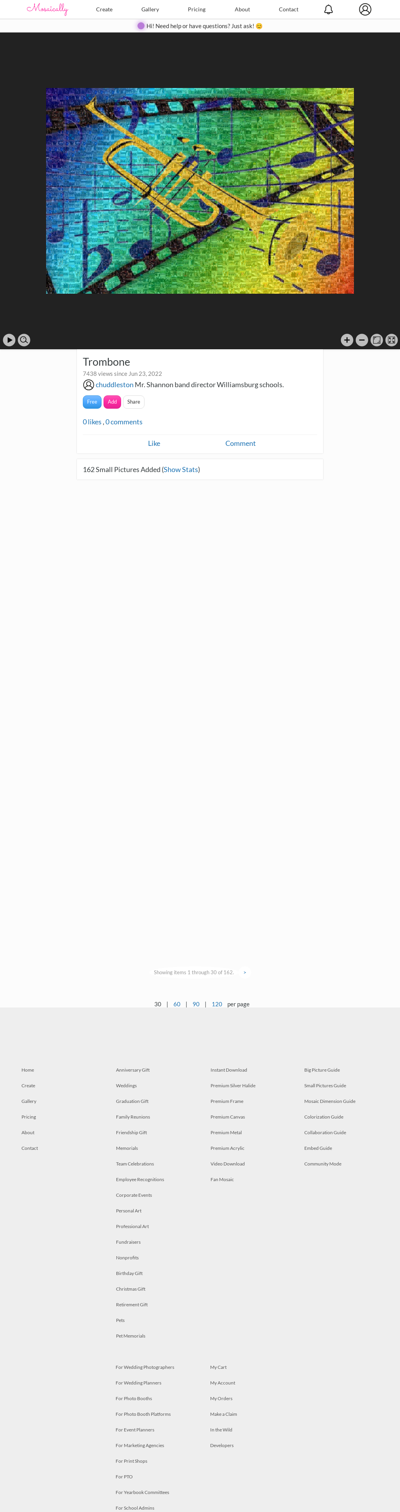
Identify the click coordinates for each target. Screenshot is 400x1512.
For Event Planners (135, 1430)
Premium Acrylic (228, 1148)
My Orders (221, 1398)
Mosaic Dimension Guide (329, 1101)
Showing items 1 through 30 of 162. (194, 972)
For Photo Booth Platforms (143, 1414)
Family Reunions (133, 1117)
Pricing (196, 9)
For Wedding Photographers (145, 1367)
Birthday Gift (129, 1273)
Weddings (126, 1085)
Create (104, 9)
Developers (222, 1445)
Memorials (127, 1148)
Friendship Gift (131, 1132)
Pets (120, 1320)
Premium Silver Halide (233, 1085)
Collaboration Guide (325, 1132)
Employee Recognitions (140, 1179)
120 (217, 1003)
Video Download (228, 1164)
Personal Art (128, 1211)
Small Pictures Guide (325, 1085)
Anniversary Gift (133, 1070)
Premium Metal (226, 1132)
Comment (240, 443)
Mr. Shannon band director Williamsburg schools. (209, 384)
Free (92, 402)
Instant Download (229, 1070)
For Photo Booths (134, 1398)
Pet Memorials (130, 1336)
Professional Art (132, 1226)
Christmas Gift (130, 1289)
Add (112, 402)
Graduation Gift (132, 1101)
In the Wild (221, 1430)
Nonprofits (127, 1258)
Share (133, 402)
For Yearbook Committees (142, 1492)
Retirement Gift (132, 1304)
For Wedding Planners (138, 1383)
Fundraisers (128, 1242)
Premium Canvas (228, 1117)
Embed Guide (318, 1148)
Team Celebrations (135, 1164)
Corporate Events (134, 1195)
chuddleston (115, 384)
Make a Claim (223, 1414)
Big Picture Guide (322, 1070)
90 (196, 1003)
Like (154, 443)
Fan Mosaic (222, 1179)
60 (176, 1003)
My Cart (218, 1367)
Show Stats (181, 469)
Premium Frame (227, 1101)
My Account (222, 1383)
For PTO (124, 1477)
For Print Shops (131, 1461)
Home (27, 1070)
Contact (288, 9)
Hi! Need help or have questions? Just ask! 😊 (204, 25)
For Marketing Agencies (140, 1445)
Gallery (150, 9)
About (242, 9)
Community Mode (322, 1164)
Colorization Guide (323, 1117)
